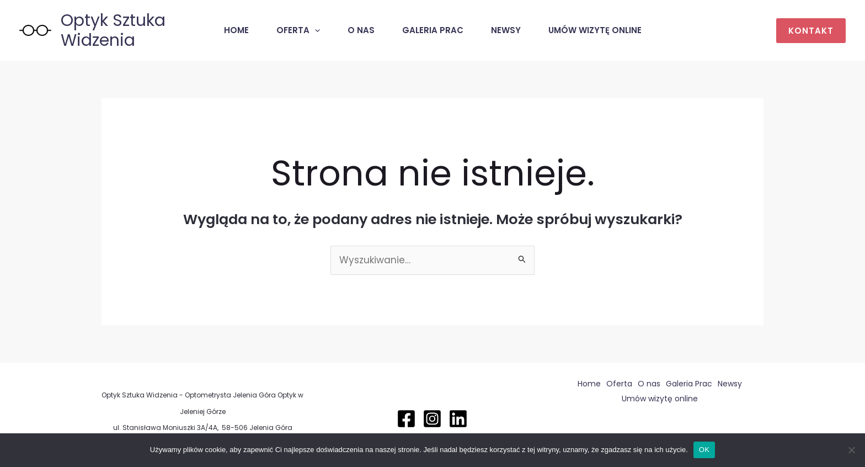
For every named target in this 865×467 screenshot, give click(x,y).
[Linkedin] (458, 418)
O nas (361, 30)
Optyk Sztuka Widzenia (113, 30)
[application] (314, 30)
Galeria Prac (432, 30)
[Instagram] (432, 418)
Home (236, 30)
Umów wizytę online (595, 30)
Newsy (506, 30)
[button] (811, 30)
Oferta (298, 30)
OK (704, 449)
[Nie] (851, 449)
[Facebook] (406, 418)
